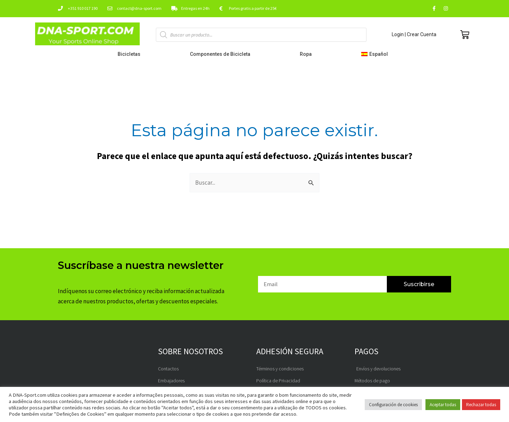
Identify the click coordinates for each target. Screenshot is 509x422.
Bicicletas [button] (131, 54)
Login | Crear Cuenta (414, 34)
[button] (376, 54)
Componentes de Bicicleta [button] (222, 54)
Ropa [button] (307, 54)
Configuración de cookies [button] (393, 405)
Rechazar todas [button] (481, 405)
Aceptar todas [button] (443, 405)
